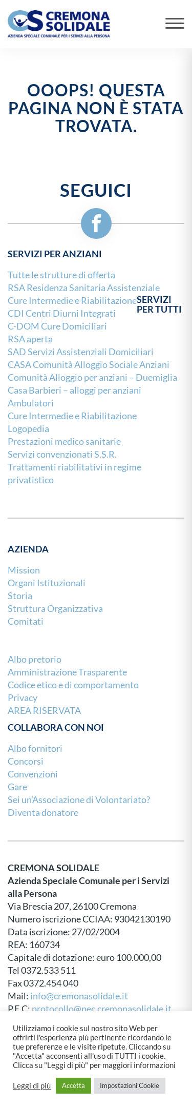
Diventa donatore (43, 812)
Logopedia (28, 429)
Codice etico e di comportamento (73, 685)
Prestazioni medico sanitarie (64, 441)
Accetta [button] (73, 1085)
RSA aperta (30, 339)
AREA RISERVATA (44, 710)
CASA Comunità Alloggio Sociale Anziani (88, 364)
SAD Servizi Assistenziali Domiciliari (81, 352)
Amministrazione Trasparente (67, 672)
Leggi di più (32, 1086)
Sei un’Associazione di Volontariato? (79, 800)
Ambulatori (31, 403)
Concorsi (26, 761)
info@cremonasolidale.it (79, 996)
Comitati (26, 621)
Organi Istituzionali (47, 583)
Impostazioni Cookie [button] (129, 1085)
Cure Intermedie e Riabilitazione (72, 416)
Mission (24, 570)
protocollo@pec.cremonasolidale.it (102, 1009)
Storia (20, 596)
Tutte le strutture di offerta (61, 275)
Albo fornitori (35, 748)
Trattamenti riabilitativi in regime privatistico (74, 473)
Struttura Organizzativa (55, 608)
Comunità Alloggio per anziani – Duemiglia (92, 377)
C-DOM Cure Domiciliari (57, 326)
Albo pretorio (34, 659)
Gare (17, 787)
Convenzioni (33, 774)
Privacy (22, 698)
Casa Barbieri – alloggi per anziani (74, 390)
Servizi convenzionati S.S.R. (62, 454)
